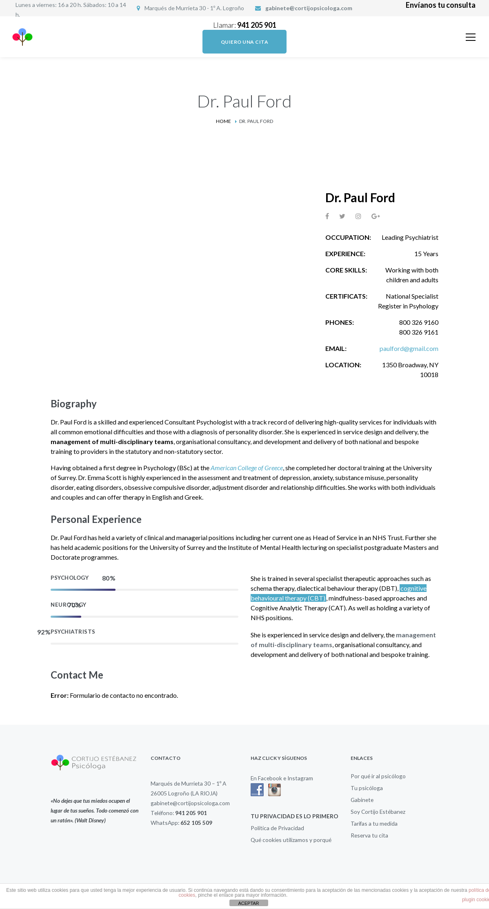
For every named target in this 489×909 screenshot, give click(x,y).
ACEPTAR (248, 903)
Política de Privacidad (277, 827)
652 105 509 (196, 822)
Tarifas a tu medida (374, 823)
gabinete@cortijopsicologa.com (308, 7)
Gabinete (362, 799)
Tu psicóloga (367, 787)
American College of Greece (247, 467)
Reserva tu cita (369, 835)
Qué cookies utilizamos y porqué (291, 839)
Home (223, 121)
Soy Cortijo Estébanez (378, 811)
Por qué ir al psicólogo (378, 776)
